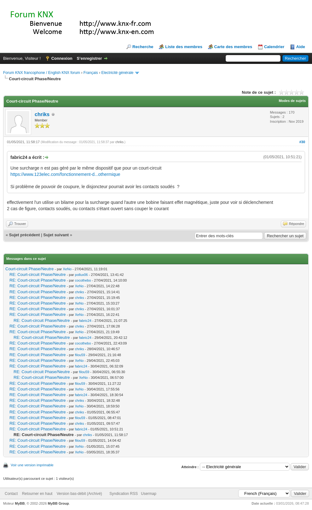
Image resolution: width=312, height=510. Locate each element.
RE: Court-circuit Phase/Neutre (37, 274)
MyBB (20, 503)
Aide (300, 46)
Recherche (142, 46)
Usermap (148, 493)
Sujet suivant (56, 235)
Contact (11, 493)
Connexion (61, 58)
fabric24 (85, 320)
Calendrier (274, 46)
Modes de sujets (292, 101)
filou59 (80, 355)
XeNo (67, 269)
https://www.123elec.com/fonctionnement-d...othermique (65, 174)
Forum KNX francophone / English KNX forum (41, 72)
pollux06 (81, 275)
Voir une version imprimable (32, 465)
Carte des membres (233, 46)
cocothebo (83, 280)
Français (91, 72)
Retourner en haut (37, 493)
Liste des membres (183, 46)
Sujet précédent (24, 235)
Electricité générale (117, 72)
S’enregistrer (89, 58)
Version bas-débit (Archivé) (79, 493)
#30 (302, 142)
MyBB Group (58, 503)
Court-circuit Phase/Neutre (29, 268)
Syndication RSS (123, 493)
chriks (42, 114)
